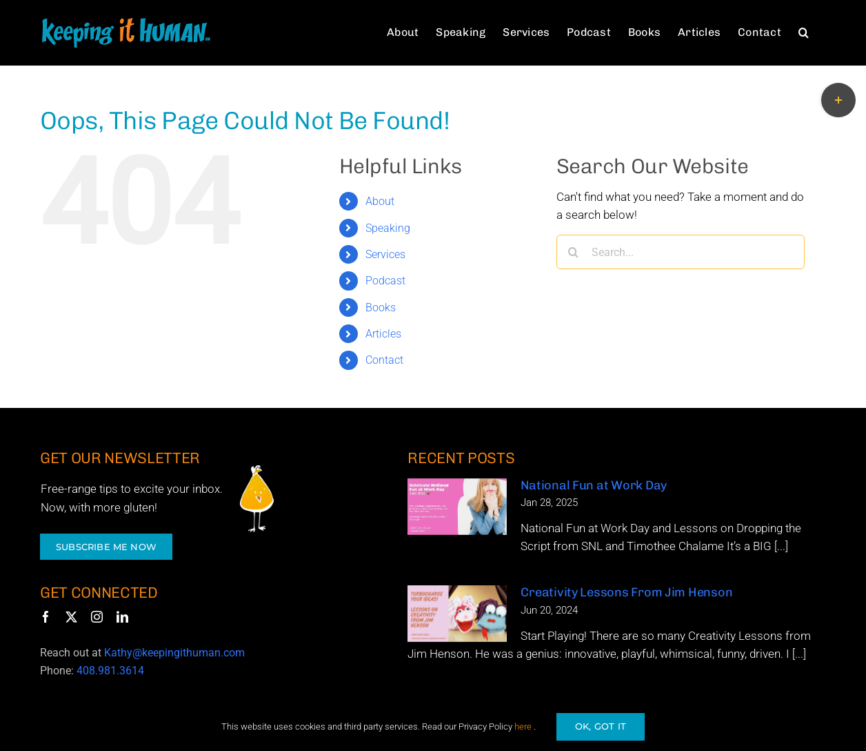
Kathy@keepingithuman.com (174, 652)
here (523, 726)
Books (380, 307)
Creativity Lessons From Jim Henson (626, 592)
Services (385, 254)
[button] (803, 32)
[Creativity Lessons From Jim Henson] (457, 613)
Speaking (387, 228)
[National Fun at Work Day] (457, 507)
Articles (383, 333)
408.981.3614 (110, 670)
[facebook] (46, 617)
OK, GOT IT (600, 726)
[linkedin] (122, 617)
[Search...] (680, 252)
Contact (384, 360)
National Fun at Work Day (594, 485)
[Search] (573, 252)
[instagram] (97, 617)
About (379, 201)
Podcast (385, 280)
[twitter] (71, 617)
